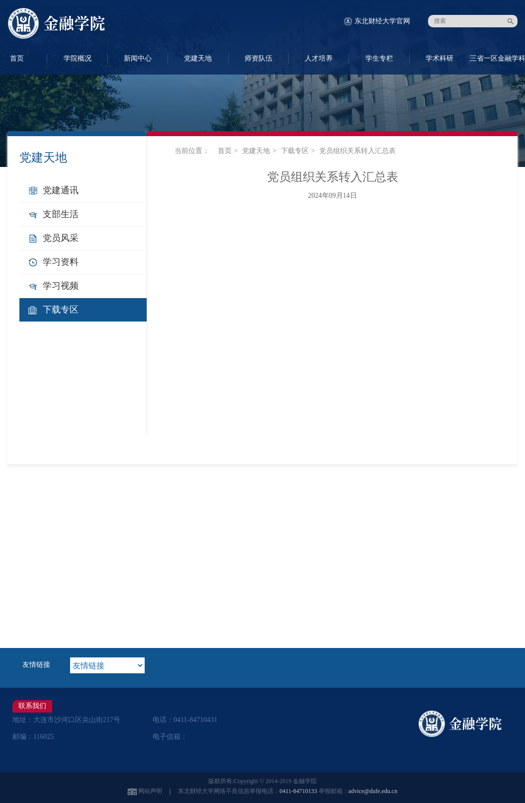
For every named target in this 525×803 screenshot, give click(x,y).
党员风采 (61, 238)
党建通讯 (61, 190)
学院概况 (77, 58)
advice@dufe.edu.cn (373, 791)
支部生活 (61, 214)
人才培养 (319, 58)
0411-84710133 (298, 791)
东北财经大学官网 (382, 21)
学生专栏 (379, 58)
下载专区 (61, 310)
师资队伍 (258, 58)
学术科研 (439, 58)
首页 (225, 151)
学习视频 (61, 286)
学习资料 (61, 262)
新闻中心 (138, 58)
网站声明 (150, 791)
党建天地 (198, 58)
